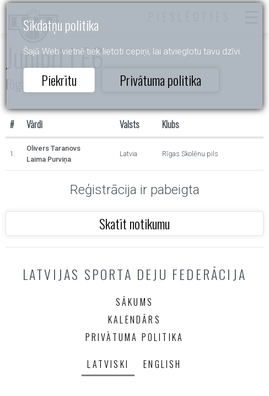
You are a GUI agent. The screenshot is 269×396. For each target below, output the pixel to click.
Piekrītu (59, 80)
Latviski (108, 364)
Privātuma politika (160, 80)
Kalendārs (134, 319)
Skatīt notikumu (134, 223)
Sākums (134, 302)
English (162, 364)
